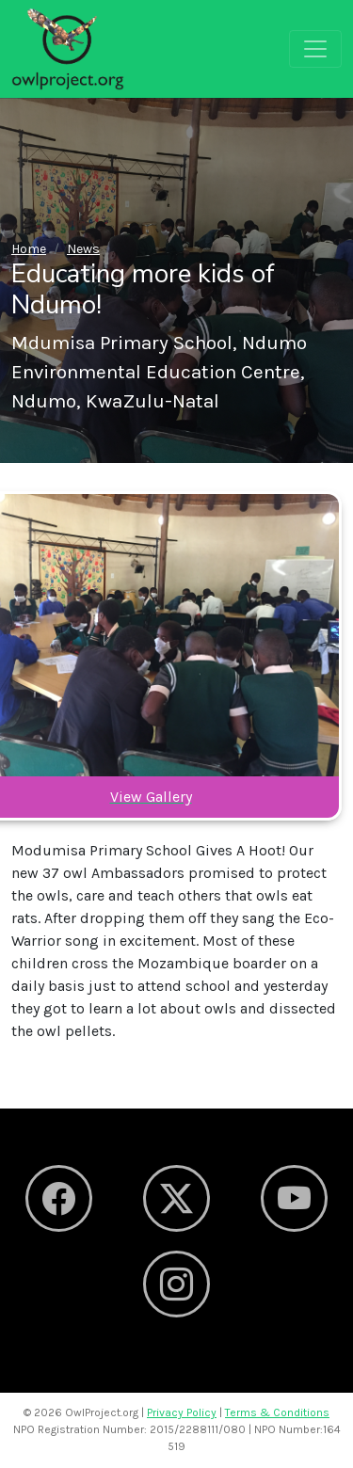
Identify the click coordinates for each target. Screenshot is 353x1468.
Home (28, 249)
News (83, 249)
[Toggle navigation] (315, 49)
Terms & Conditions (277, 1412)
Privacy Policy (182, 1412)
